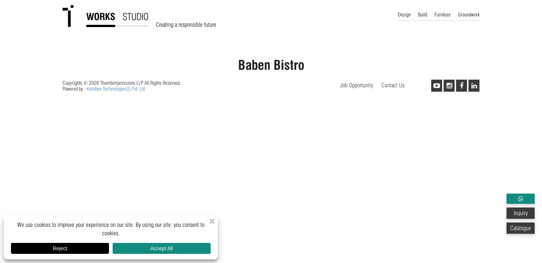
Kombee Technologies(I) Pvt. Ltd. (116, 89)
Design (404, 15)
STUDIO (135, 16)
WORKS (100, 16)
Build (422, 15)
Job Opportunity (356, 85)
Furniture (442, 15)
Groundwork (468, 15)
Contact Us (392, 85)
